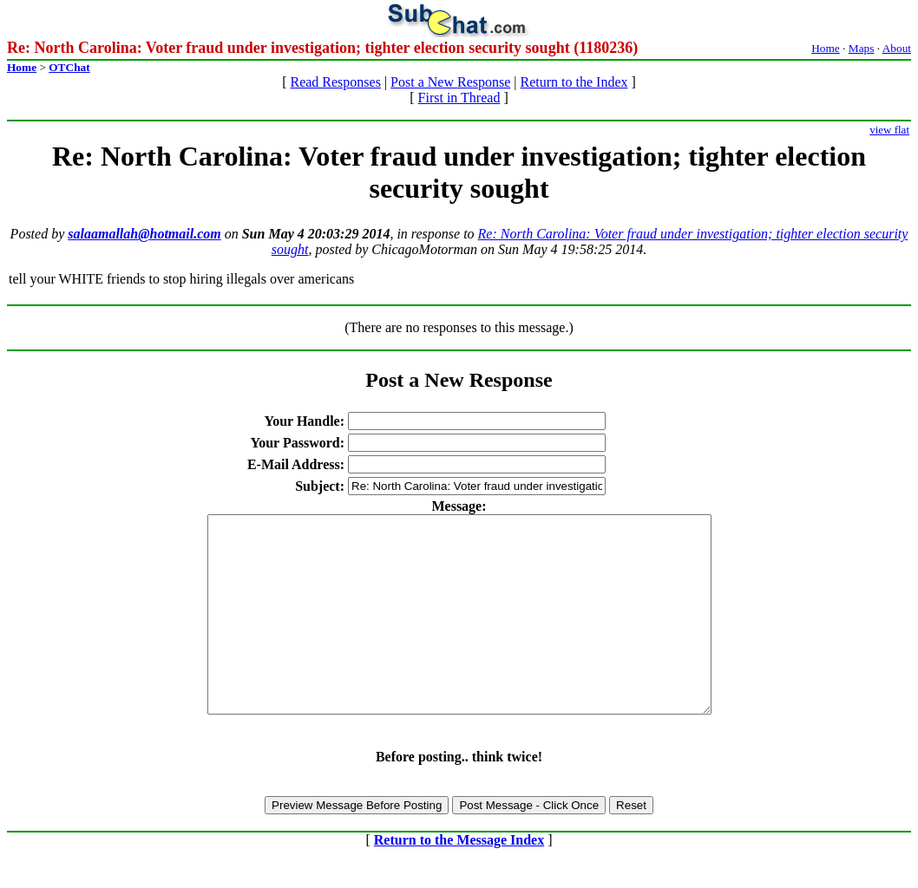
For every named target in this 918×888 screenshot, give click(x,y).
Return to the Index (574, 82)
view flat (889, 129)
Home (825, 48)
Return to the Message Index (459, 879)
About (896, 48)
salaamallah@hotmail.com (144, 233)
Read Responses (335, 82)
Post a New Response (450, 82)
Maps (862, 48)
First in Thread (459, 97)
